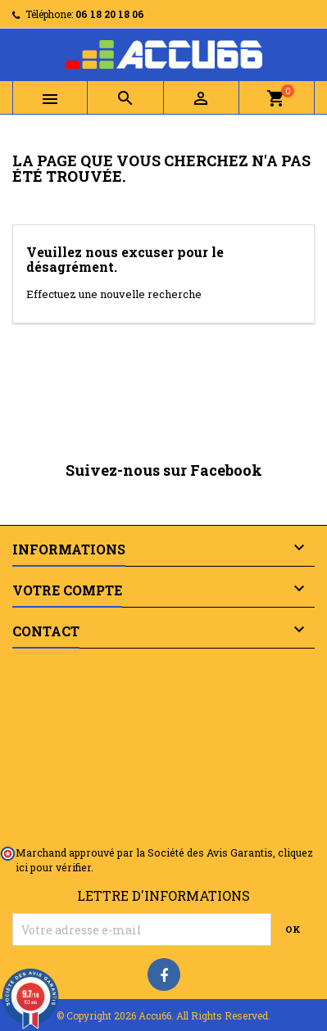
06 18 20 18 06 (109, 13)
